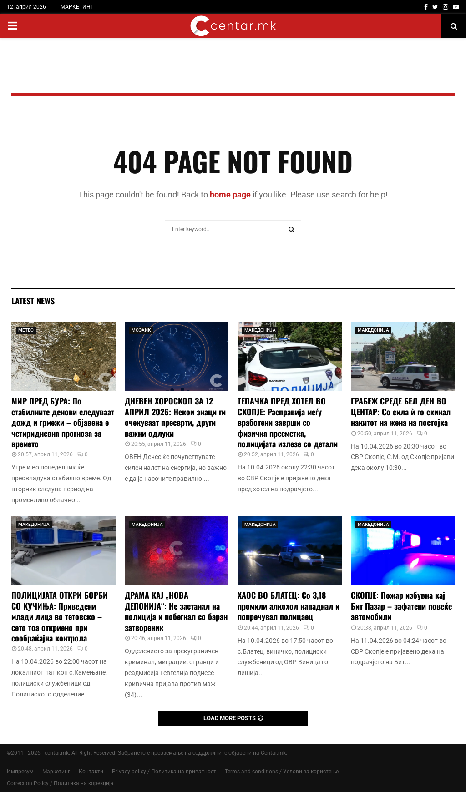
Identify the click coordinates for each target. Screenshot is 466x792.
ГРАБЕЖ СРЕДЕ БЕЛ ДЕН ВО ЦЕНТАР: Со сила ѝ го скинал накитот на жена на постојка (401, 411)
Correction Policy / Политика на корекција (60, 783)
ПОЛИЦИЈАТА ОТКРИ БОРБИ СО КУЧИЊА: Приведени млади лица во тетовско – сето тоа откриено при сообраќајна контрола (59, 616)
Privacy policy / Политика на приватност (164, 771)
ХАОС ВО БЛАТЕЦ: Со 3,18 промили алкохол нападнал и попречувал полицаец (288, 605)
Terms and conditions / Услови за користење (282, 771)
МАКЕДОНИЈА (260, 330)
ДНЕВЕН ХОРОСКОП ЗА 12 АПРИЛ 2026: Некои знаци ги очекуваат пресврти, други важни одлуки (175, 417)
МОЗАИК (141, 330)
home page (230, 194)
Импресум (20, 771)
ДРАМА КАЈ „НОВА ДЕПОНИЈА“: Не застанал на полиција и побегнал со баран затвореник (176, 611)
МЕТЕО (26, 330)
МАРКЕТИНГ (77, 7)
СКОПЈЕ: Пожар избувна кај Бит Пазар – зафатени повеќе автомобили (401, 605)
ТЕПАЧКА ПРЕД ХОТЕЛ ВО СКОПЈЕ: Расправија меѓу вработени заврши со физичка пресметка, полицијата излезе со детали (288, 422)
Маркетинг (56, 771)
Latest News (33, 301)
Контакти (91, 771)
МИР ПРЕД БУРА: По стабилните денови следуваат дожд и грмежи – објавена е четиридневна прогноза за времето (62, 422)
